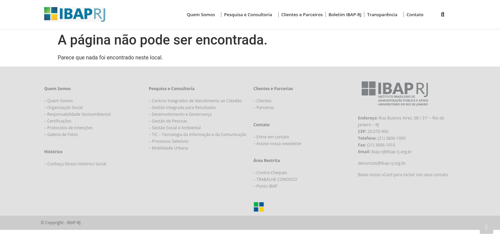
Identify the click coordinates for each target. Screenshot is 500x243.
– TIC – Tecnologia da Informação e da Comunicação (197, 134)
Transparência (384, 14)
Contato (415, 14)
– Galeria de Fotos (61, 134)
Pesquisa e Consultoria (249, 14)
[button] (442, 14)
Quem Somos (203, 14)
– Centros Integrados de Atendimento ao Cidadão (195, 101)
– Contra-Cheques (270, 173)
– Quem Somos (58, 101)
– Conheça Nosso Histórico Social (75, 164)
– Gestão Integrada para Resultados (182, 107)
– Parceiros (263, 107)
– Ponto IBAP (265, 186)
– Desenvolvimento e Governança (180, 114)
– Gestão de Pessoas (168, 121)
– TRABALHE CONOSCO (275, 179)
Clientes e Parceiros (302, 14)
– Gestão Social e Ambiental (175, 128)
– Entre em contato (271, 137)
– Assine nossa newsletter (277, 143)
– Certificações (58, 121)
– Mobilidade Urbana (168, 148)
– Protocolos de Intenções (68, 128)
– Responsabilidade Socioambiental (77, 114)
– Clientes (262, 101)
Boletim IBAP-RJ (345, 14)
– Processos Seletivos (169, 141)
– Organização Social (63, 107)
